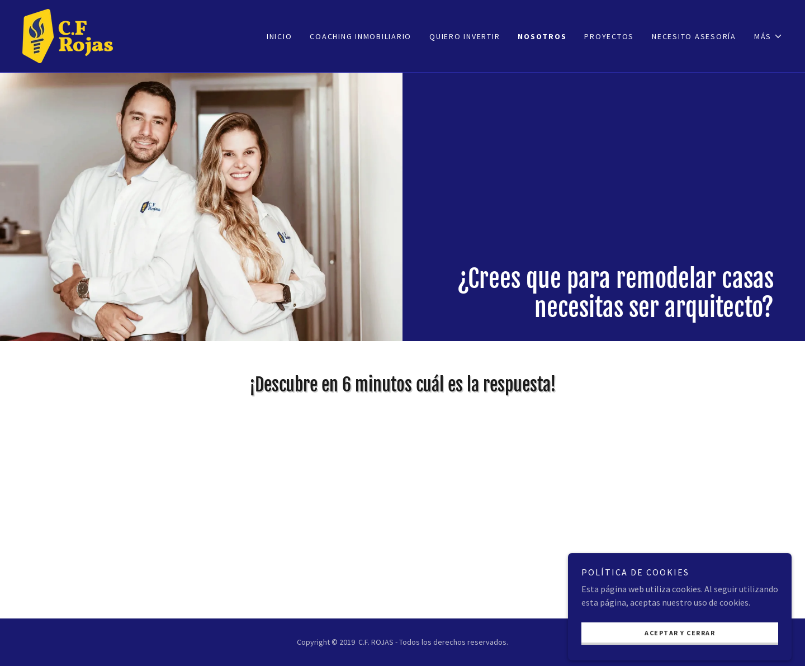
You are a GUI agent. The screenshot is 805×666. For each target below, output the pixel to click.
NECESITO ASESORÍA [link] (694, 36)
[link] (67, 34)
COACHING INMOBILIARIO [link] (360, 36)
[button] (768, 36)
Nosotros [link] (542, 36)
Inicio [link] (279, 36)
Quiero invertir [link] (464, 36)
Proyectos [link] (609, 36)
